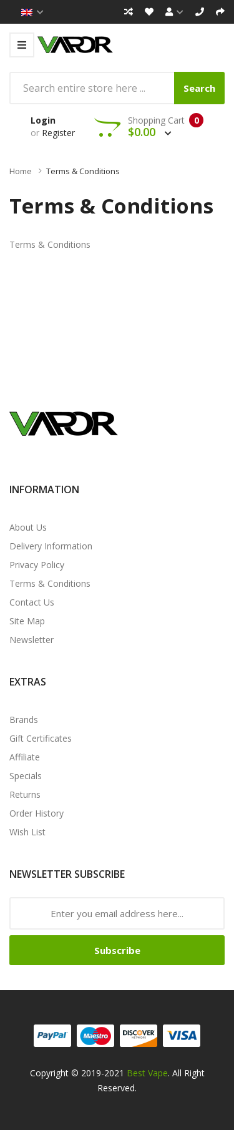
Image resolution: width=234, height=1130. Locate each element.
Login (43, 120)
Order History (36, 813)
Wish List (27, 832)
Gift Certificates (40, 738)
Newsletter (31, 640)
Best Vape (147, 1073)
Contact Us (31, 602)
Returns (25, 794)
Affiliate (24, 757)
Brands (23, 719)
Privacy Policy (36, 565)
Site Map (27, 621)
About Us (28, 527)
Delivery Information (50, 546)
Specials (25, 776)
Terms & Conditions (83, 171)
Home (20, 171)
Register (58, 133)
